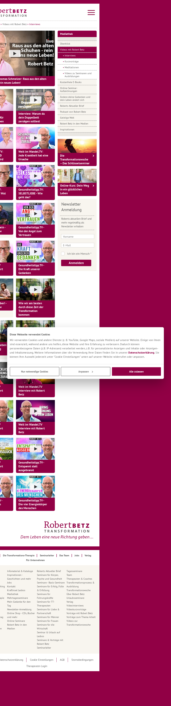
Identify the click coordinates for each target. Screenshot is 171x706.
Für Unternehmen (36, 613)
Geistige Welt (117, 117)
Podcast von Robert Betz (123, 111)
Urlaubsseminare (125, 597)
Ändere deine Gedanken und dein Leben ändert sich (125, 98)
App (29, 578)
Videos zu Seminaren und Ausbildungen (128, 75)
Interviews (120, 55)
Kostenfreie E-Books (121, 82)
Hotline (31, 632)
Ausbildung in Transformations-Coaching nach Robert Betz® (41, 586)
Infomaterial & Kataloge (70, 571)
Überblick (115, 43)
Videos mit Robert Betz (65, 24)
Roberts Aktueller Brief (122, 105)
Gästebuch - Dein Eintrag (40, 617)
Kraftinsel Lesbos (66, 590)
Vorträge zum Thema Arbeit (131, 617)
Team (119, 574)
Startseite (31, 24)
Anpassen (85, 371)
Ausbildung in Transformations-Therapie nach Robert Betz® (40, 598)
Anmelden (126, 263)
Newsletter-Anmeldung (69, 609)
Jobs (59, 582)
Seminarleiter (94, 647)
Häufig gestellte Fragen (39, 628)
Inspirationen (117, 129)
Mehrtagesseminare (67, 597)
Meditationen (122, 67)
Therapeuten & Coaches (129, 578)
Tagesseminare (124, 571)
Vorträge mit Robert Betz (130, 613)
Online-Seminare (66, 620)
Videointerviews (125, 605)
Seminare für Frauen (97, 620)
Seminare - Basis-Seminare (101, 582)
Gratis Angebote (35, 624)
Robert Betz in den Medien (124, 123)
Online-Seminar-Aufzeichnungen (119, 90)
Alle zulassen (136, 371)
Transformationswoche (129, 590)
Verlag (120, 601)
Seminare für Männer (98, 617)
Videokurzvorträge (126, 609)
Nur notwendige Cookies (34, 371)
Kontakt (61, 586)
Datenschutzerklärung (141, 352)
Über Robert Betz (126, 594)
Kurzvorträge (122, 61)
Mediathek (44, 24)
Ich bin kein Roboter (132, 254)
